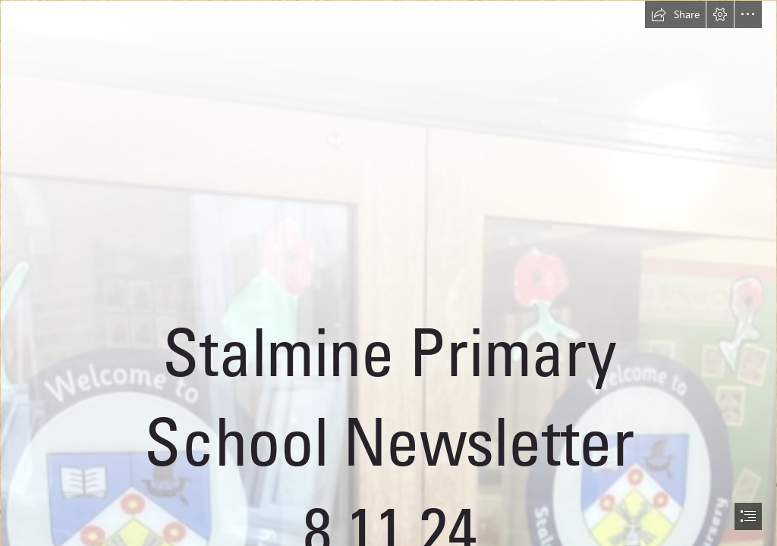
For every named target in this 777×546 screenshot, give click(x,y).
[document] (388, 273)
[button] (675, 14)
